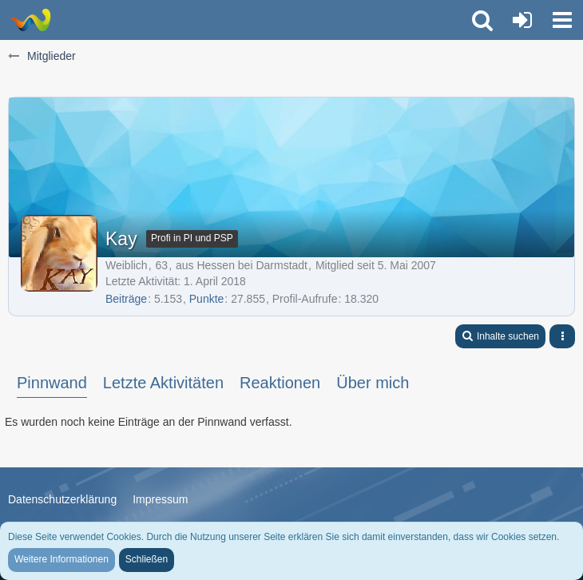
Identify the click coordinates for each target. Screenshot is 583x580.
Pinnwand (52, 382)
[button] (562, 20)
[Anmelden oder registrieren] (522, 20)
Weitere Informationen (61, 559)
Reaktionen (280, 382)
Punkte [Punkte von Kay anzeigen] (206, 298)
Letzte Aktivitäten (163, 382)
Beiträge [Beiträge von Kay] (126, 298)
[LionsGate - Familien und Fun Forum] (30, 20)
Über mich (372, 382)
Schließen (146, 559)
